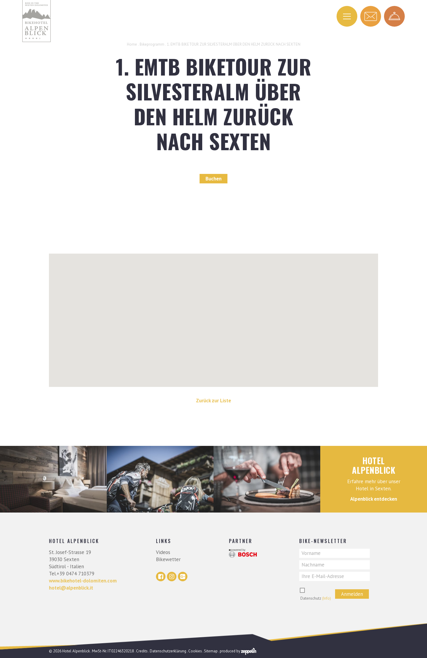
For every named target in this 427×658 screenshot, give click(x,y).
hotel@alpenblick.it (71, 588)
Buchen (213, 178)
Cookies (195, 651)
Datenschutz (315, 598)
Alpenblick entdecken (373, 499)
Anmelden (352, 594)
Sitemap (211, 651)
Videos (163, 552)
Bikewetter (168, 559)
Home (132, 44)
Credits (142, 651)
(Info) (326, 598)
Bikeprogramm (152, 44)
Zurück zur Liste (213, 400)
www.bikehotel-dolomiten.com (83, 580)
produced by (238, 651)
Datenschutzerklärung (168, 651)
